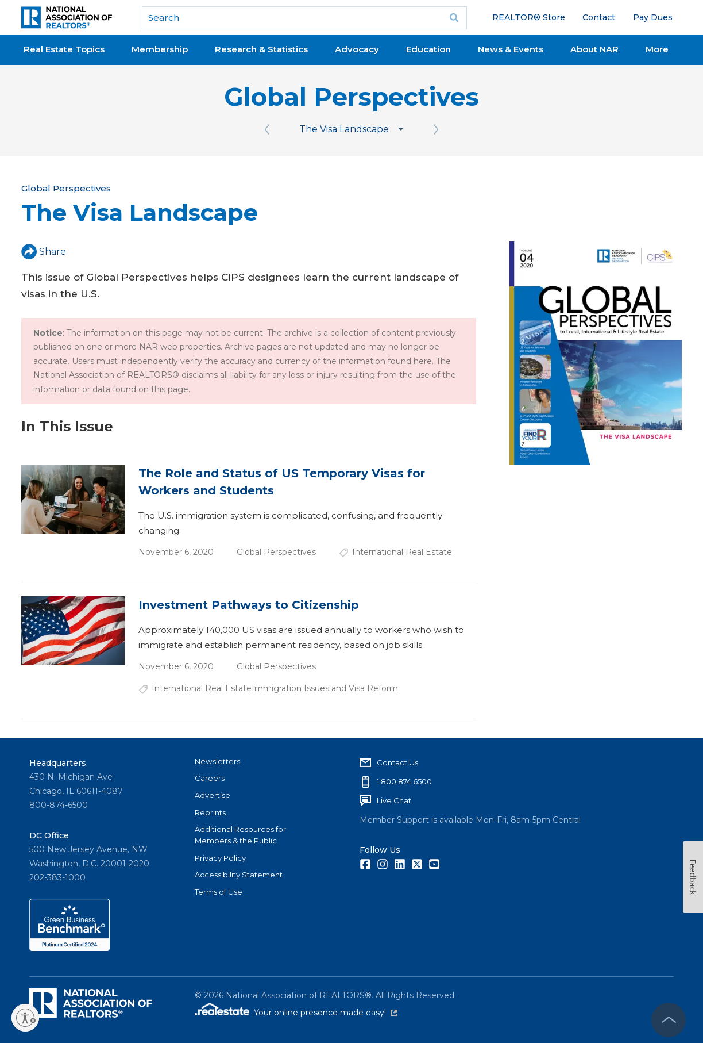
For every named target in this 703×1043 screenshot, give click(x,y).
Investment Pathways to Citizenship (248, 605)
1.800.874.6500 (404, 781)
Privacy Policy (220, 857)
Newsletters (217, 761)
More (657, 49)
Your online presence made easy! (325, 1012)
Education (428, 49)
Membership (160, 49)
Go (454, 17)
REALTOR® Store (528, 17)
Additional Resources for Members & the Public (240, 835)
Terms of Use (218, 891)
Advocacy (357, 49)
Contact (598, 17)
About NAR (594, 49)
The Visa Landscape (344, 129)
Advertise (212, 795)
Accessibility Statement (239, 874)
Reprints (210, 812)
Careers (210, 778)
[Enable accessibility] (25, 1018)
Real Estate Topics (64, 49)
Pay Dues (653, 17)
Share (43, 251)
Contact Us (397, 762)
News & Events (510, 49)
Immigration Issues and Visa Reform (325, 688)
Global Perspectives (351, 97)
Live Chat (394, 800)
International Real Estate (402, 552)
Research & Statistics (261, 49)
